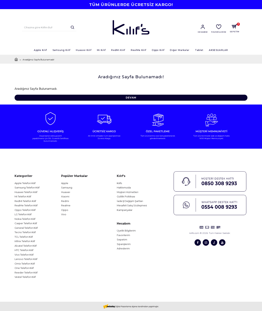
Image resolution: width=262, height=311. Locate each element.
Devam (131, 97)
